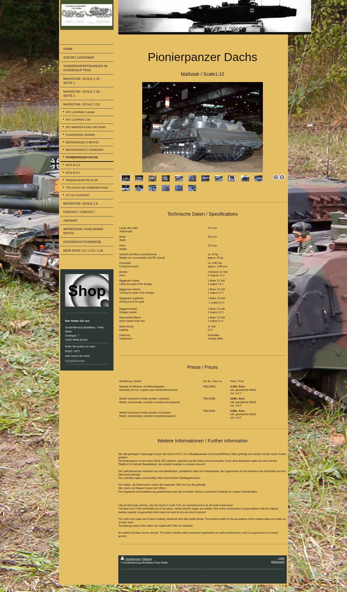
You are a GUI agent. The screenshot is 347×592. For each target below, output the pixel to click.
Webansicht (277, 561)
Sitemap (147, 559)
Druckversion (131, 559)
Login (281, 558)
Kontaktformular (75, 360)
